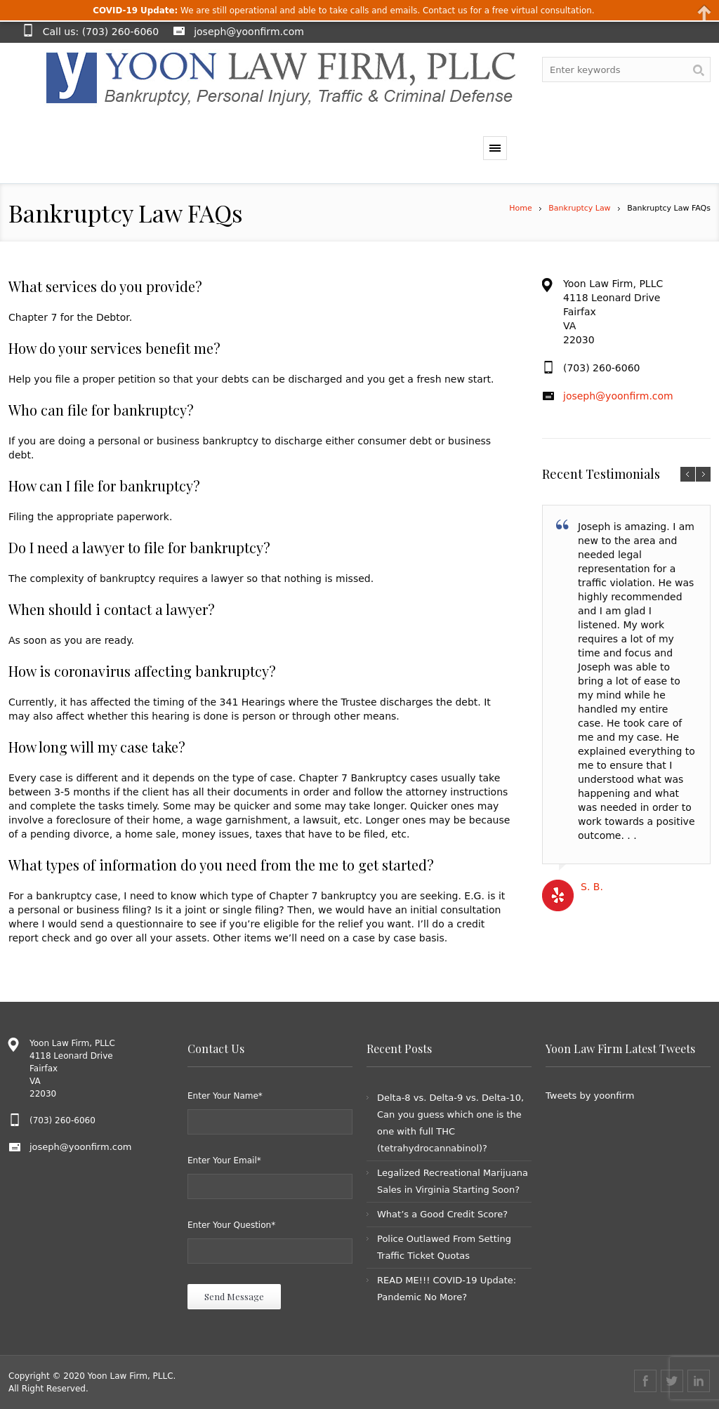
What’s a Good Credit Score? (442, 1214)
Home (520, 208)
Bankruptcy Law (579, 208)
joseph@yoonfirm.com (249, 31)
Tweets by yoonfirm (590, 1095)
